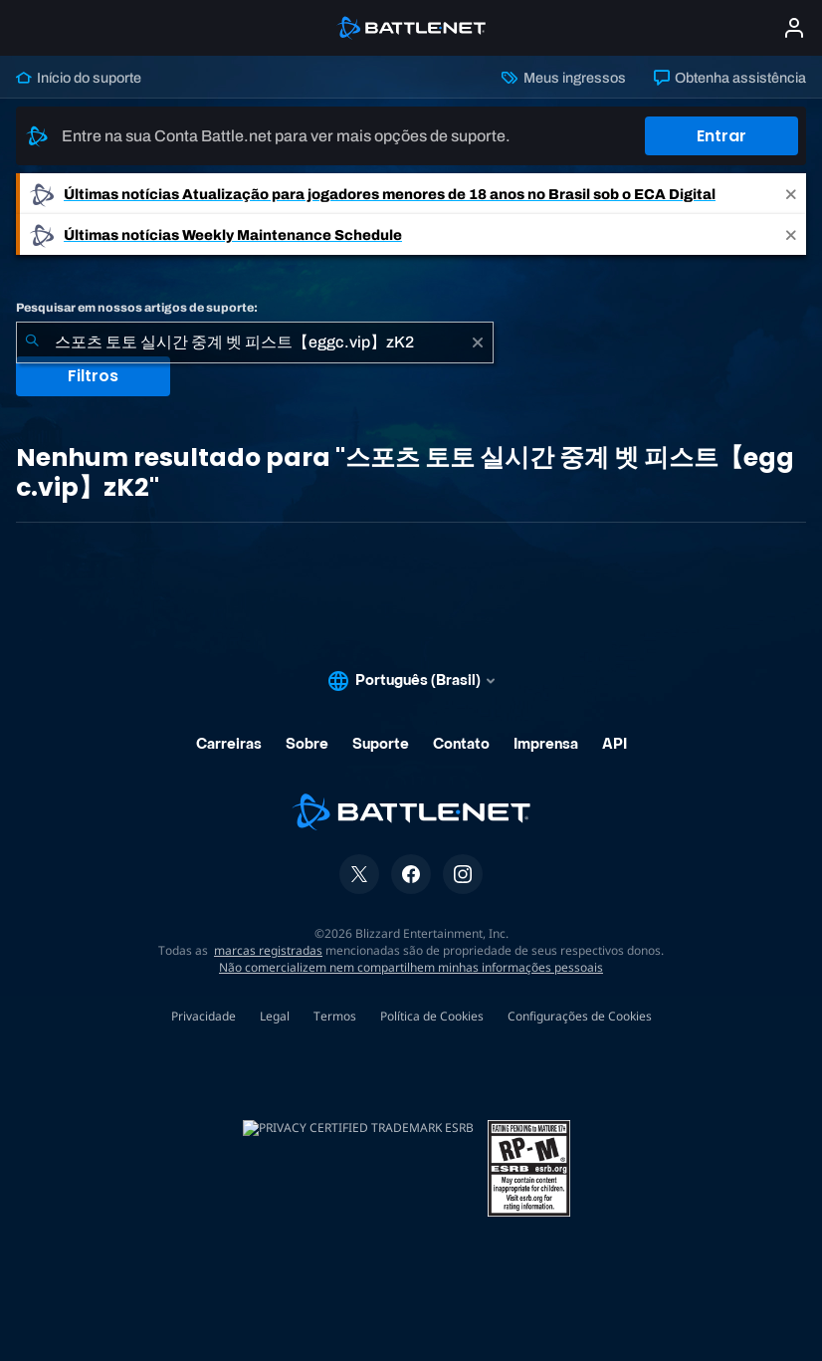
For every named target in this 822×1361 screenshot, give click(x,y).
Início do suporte (78, 78)
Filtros (93, 375)
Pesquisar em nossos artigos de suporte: (137, 308)
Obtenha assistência (730, 78)
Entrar (721, 135)
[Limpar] (478, 342)
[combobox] (255, 342)
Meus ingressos (563, 78)
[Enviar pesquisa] (32, 342)
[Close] (791, 193)
